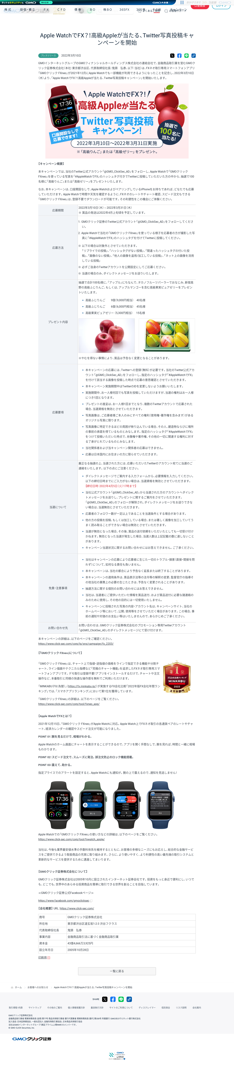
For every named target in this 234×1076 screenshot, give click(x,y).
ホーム (18, 987)
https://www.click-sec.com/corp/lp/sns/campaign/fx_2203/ (76, 643)
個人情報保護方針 (74, 1008)
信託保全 (161, 1008)
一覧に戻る (117, 971)
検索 (100, 10)
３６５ (140, 21)
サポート (177, 10)
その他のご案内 (53, 1008)
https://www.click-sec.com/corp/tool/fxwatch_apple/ (71, 839)
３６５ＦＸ (124, 21)
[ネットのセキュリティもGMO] (27, 2)
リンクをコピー (193, 56)
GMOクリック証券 (35, 10)
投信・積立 (28, 21)
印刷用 (42, 957)
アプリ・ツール (204, 21)
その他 (156, 21)
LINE (89, 10)
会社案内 (191, 1008)
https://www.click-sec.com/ (77, 908)
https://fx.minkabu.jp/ (82, 686)
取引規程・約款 (15, 1008)
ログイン (221, 10)
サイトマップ (34, 1008)
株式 (8, 21)
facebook (179, 56)
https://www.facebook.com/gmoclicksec (63, 900)
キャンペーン (178, 21)
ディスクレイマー (143, 1008)
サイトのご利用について (118, 1008)
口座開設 (199, 10)
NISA (226, 21)
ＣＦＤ (61, 21)
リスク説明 (176, 1008)
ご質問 (151, 10)
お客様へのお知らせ (37, 987)
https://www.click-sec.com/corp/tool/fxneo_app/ (69, 704)
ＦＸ (46, 21)
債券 (78, 21)
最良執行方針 (94, 1008)
